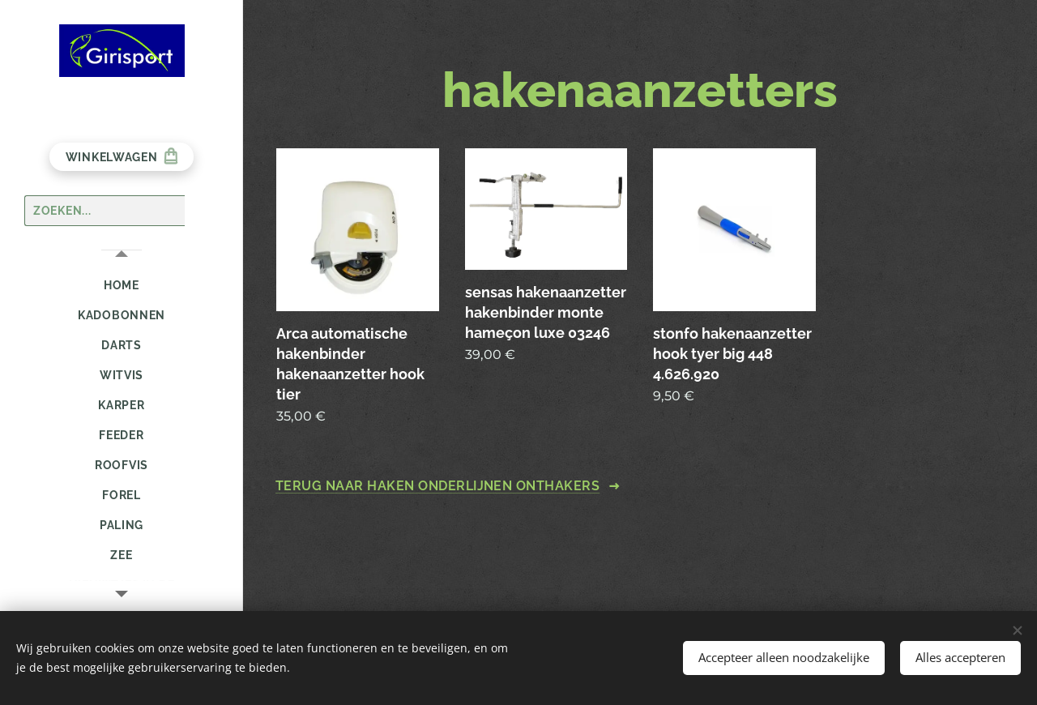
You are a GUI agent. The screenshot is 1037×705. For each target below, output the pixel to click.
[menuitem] (121, 285)
